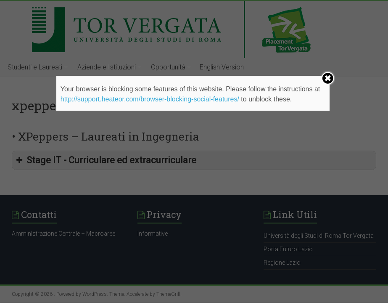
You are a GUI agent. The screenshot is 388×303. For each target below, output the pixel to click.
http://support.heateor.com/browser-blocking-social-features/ (150, 99)
